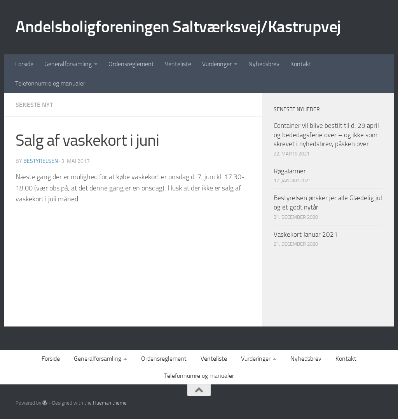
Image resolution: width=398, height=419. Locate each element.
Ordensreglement (131, 64)
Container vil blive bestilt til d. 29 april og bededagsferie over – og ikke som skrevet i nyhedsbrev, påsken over (326, 135)
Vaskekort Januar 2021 (306, 234)
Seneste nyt (34, 104)
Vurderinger (217, 64)
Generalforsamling (68, 64)
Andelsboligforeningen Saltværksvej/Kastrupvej (178, 27)
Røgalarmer (290, 171)
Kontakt (300, 64)
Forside (24, 64)
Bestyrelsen (40, 161)
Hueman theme (110, 403)
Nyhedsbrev (263, 64)
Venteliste (178, 64)
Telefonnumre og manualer (50, 83)
